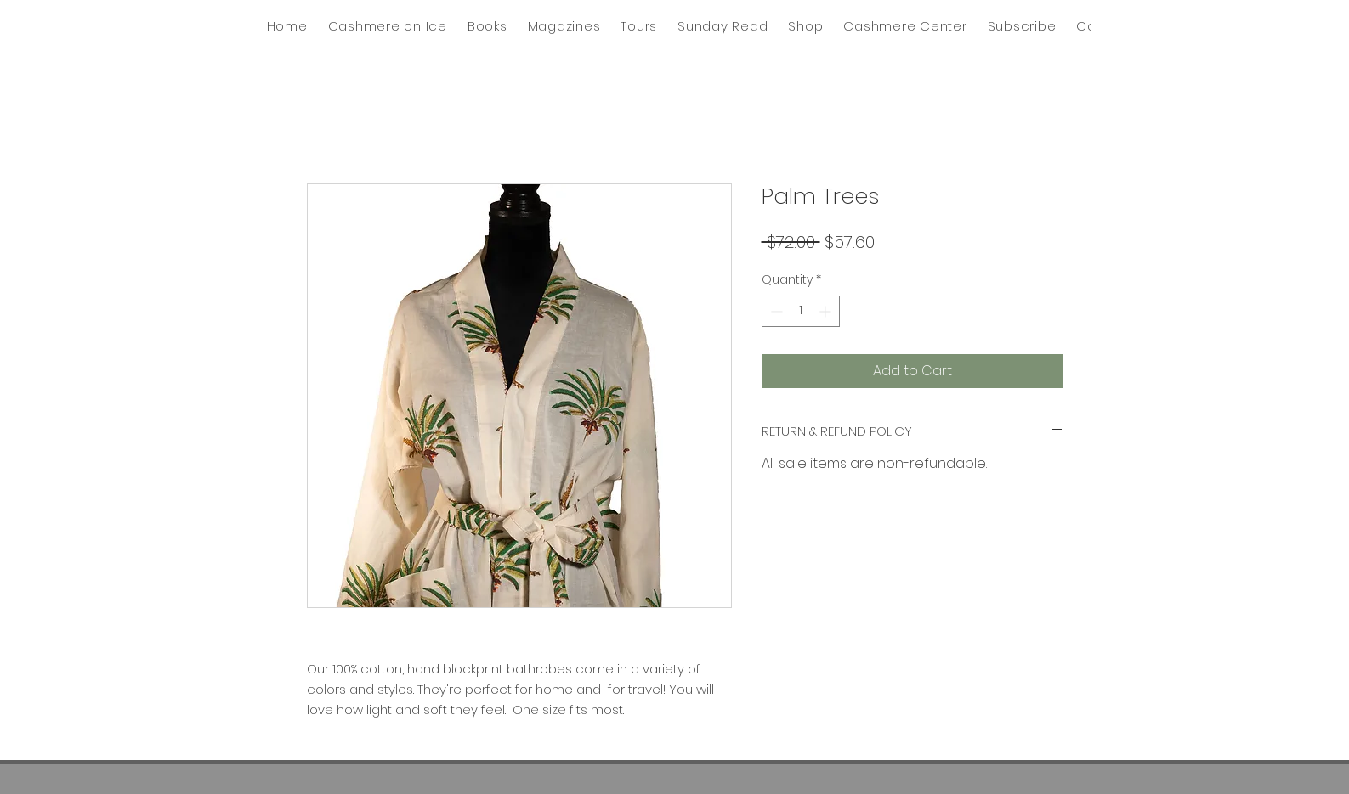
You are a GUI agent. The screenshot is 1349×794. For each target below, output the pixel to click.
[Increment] (826, 311)
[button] (722, 26)
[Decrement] (774, 311)
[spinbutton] (800, 311)
